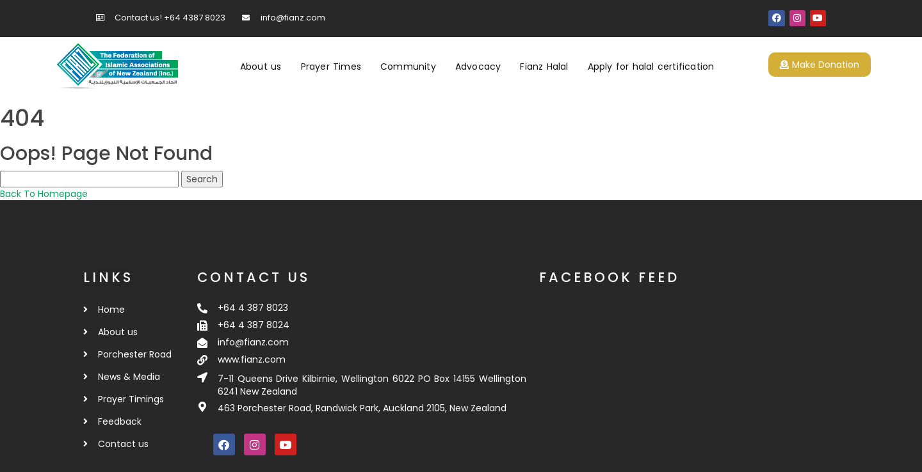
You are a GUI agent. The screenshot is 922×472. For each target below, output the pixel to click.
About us (261, 66)
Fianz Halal (544, 66)
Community (408, 66)
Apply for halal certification (651, 66)
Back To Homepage (44, 193)
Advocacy (478, 66)
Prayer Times (331, 66)
